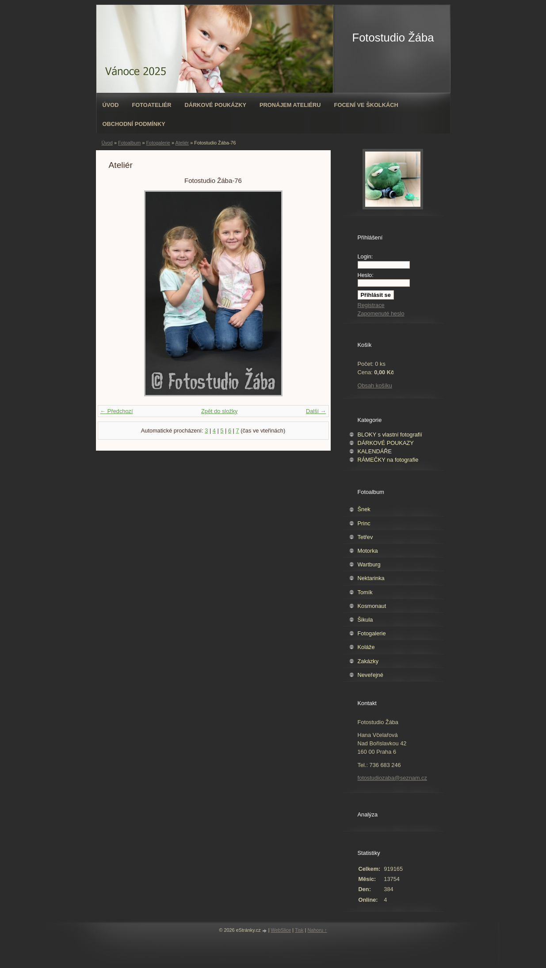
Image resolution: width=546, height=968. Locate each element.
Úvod (111, 105)
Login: (365, 256)
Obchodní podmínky (134, 124)
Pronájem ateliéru (290, 105)
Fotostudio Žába (393, 37)
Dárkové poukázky (215, 105)
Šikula (365, 619)
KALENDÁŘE (375, 451)
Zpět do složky (219, 411)
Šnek (364, 509)
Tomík (365, 592)
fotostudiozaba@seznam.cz (392, 777)
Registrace (371, 305)
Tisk (299, 930)
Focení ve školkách (366, 105)
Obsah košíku (375, 385)
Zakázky (368, 661)
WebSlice (281, 930)
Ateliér (182, 142)
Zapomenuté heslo (381, 313)
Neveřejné (370, 675)
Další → (316, 411)
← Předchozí (116, 411)
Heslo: (366, 275)
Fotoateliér (151, 105)
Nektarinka (371, 578)
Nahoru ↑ (317, 930)
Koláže (366, 647)
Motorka (368, 550)
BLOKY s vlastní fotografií (390, 434)
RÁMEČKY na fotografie (388, 459)
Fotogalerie (158, 142)
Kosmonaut (372, 606)
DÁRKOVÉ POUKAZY (386, 443)
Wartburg (369, 564)
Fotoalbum (129, 142)
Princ (364, 523)
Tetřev (365, 537)
